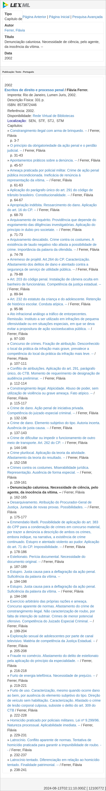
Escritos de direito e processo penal (34, 90)
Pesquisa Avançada (87, 17)
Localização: (17, 121)
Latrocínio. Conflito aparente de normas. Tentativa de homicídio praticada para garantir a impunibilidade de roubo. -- (54, 745)
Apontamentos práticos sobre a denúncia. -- (43, 160)
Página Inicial (59, 17)
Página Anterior (34, 17)
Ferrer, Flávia (15, 30)
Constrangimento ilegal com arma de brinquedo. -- (48, 131)
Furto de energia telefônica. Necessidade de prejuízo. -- (52, 675)
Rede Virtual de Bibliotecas (53, 116)
